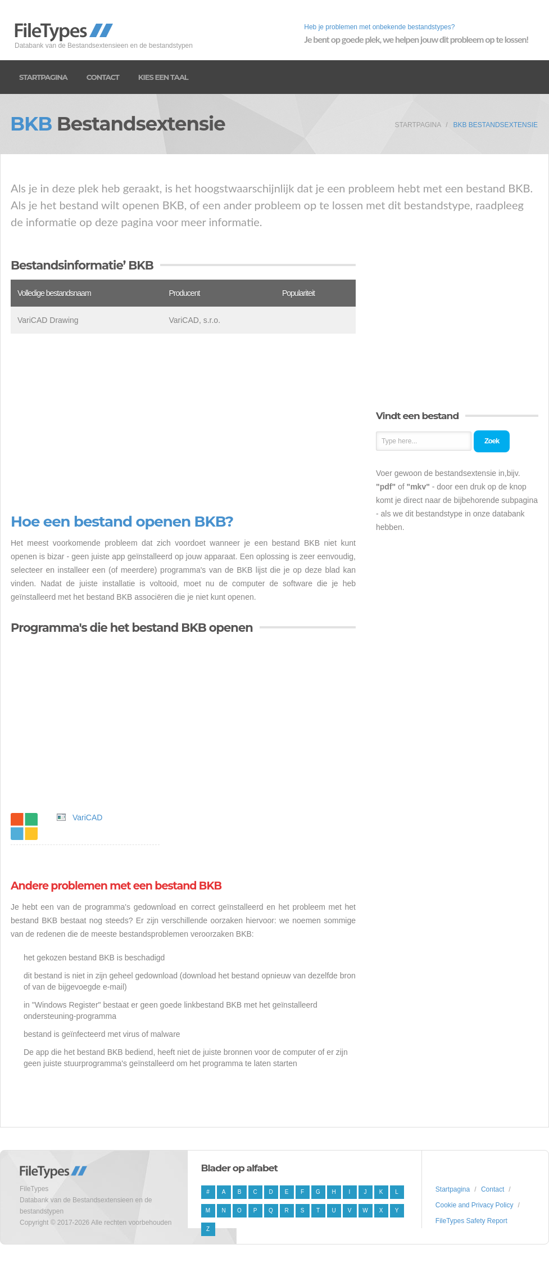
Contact (103, 77)
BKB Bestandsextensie (495, 125)
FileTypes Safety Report (471, 1221)
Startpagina (43, 77)
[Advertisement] (183, 423)
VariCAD (87, 817)
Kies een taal (163, 77)
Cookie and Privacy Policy (474, 1205)
